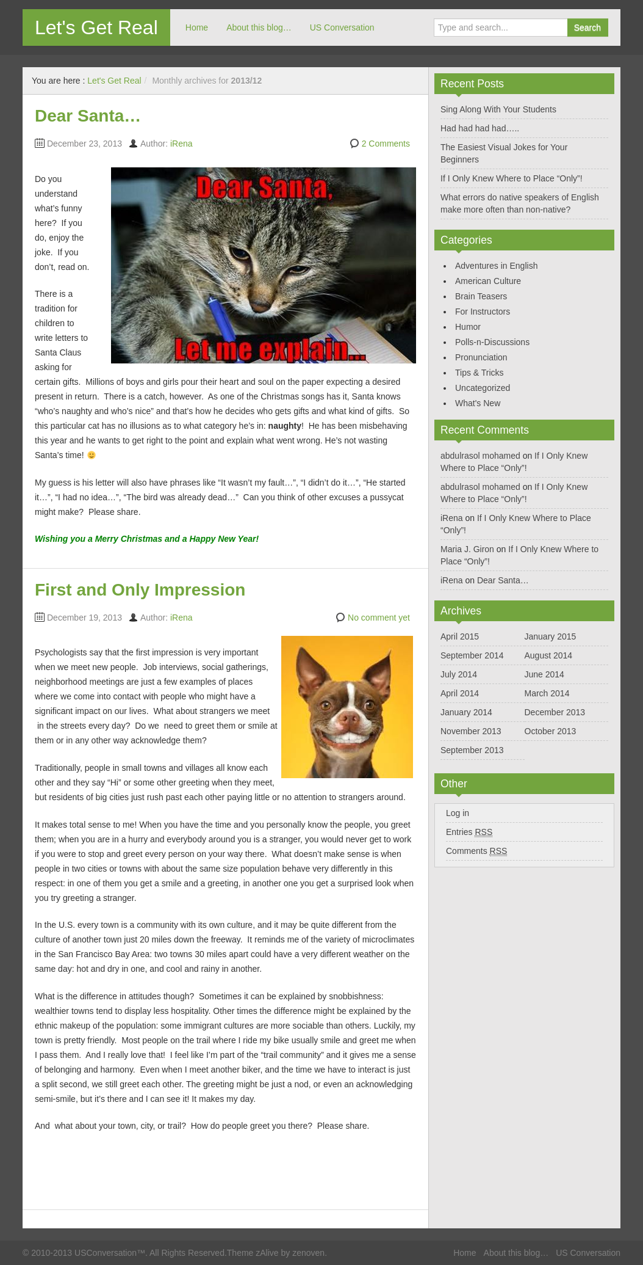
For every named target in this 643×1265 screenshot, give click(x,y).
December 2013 (555, 712)
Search (587, 27)
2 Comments (386, 143)
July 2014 (458, 674)
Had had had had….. (479, 128)
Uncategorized (482, 388)
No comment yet (379, 617)
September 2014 (472, 655)
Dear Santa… (88, 115)
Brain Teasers (481, 296)
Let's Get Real (96, 27)
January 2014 (466, 712)
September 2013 (472, 750)
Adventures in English (496, 266)
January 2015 (551, 636)
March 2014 (547, 693)
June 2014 (544, 674)
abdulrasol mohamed (480, 456)
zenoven (308, 1253)
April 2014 (459, 693)
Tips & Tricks (479, 372)
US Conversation (342, 27)
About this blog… (259, 27)
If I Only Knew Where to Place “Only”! (511, 178)
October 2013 (551, 731)
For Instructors (482, 311)
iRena (181, 143)
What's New (477, 403)
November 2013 (470, 731)
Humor (468, 327)
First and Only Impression (140, 589)
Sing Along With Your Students (498, 109)
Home (196, 27)
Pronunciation (481, 357)
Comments (476, 851)
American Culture (488, 281)
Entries (469, 832)
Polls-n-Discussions (492, 342)
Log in (457, 813)
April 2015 (459, 636)
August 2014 (549, 655)
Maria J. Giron (467, 549)
